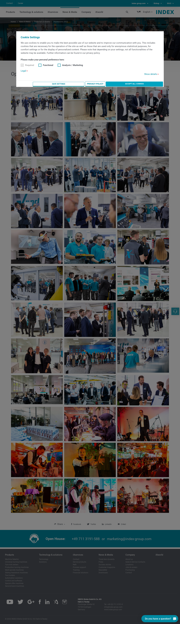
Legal (23, 71)
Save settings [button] (106, 84)
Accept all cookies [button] (150, 84)
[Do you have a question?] (174, 618)
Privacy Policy (127, 84)
